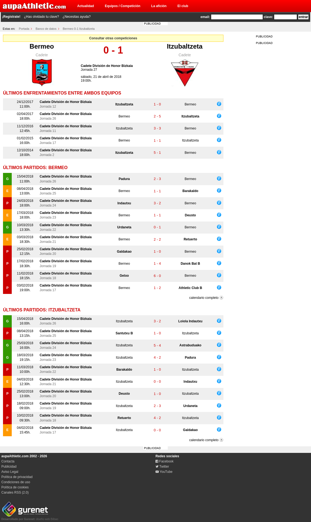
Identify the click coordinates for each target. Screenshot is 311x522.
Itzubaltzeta (185, 46)
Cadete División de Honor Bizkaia (107, 66)
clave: (268, 17)
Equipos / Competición (122, 6)
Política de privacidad (16, 477)
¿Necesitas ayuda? (76, 17)
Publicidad (8, 466)
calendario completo (204, 298)
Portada (24, 28)
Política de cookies (15, 487)
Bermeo (41, 46)
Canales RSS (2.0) (15, 492)
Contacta (7, 461)
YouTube (164, 472)
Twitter (162, 466)
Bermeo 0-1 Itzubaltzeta (79, 28)
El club (182, 6)
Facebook (165, 461)
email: (205, 17)
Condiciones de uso (15, 482)
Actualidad (85, 6)
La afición (158, 6)
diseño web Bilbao (29, 518)
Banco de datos (46, 28)
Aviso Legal (9, 472)
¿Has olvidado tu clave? (41, 17)
